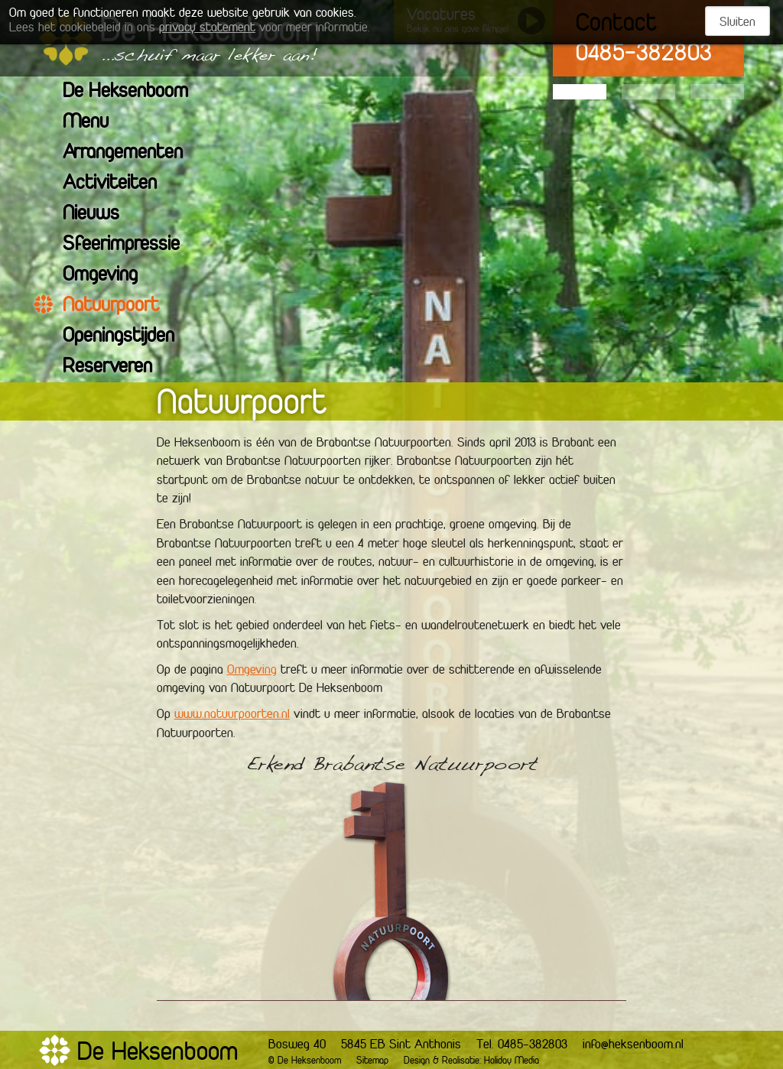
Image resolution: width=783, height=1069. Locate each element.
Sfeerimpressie (131, 245)
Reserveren (117, 367)
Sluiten (737, 23)
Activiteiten (119, 184)
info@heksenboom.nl (633, 1045)
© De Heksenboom (304, 1061)
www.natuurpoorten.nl (232, 715)
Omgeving (110, 276)
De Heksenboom (135, 92)
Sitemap (372, 1061)
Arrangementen (132, 153)
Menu (95, 123)
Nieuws (100, 214)
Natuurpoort (120, 306)
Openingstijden (128, 337)
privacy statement (207, 28)
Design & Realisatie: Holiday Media (471, 1061)
